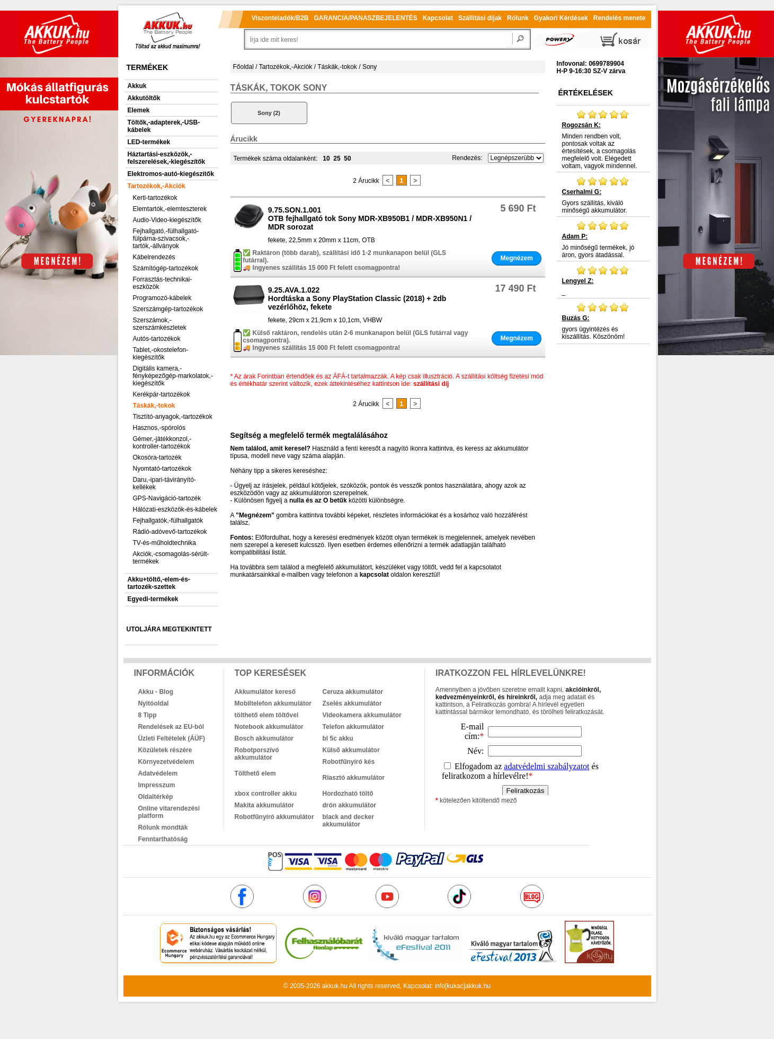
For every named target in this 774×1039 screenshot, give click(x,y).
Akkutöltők (144, 98)
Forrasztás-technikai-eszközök (162, 283)
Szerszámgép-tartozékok (168, 309)
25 (336, 158)
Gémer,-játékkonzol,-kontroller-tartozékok (162, 442)
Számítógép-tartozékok (165, 268)
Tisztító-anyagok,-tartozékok (172, 416)
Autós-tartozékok (157, 338)
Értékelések (585, 93)
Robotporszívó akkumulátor (257, 753)
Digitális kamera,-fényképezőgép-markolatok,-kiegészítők (173, 376)
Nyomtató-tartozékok (162, 468)
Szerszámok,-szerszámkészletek (159, 323)
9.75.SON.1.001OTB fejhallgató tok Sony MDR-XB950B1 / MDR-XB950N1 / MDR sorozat (369, 218)
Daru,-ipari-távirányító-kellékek (164, 483)
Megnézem (516, 258)
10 (326, 158)
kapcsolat (374, 574)
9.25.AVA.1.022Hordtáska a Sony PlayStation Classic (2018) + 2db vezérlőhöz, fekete (357, 298)
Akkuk (137, 86)
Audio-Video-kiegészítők (167, 220)
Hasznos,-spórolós (159, 428)
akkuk (330, 986)
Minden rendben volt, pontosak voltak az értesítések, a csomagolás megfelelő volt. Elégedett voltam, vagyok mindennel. (603, 139)
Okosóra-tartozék (157, 457)
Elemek (139, 110)
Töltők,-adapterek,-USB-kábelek (164, 126)
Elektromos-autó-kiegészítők (171, 174)
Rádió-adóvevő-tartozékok (170, 531)
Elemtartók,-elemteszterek (170, 209)
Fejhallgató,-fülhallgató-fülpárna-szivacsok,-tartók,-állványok (166, 238)
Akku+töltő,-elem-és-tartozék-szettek (159, 583)
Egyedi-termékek (153, 599)
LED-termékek (149, 142)
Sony (369, 67)
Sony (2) (268, 113)
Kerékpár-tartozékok (161, 394)
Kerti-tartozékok (155, 197)
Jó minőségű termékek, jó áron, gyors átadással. (603, 240)
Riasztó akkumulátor (354, 777)
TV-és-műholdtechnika (164, 543)
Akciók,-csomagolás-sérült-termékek (171, 557)
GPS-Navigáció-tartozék (167, 498)
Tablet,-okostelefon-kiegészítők (161, 353)
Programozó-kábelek (162, 298)
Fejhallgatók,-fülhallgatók (168, 520)
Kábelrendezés (154, 257)
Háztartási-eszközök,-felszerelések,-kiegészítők (167, 158)
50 (347, 158)
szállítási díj (431, 384)
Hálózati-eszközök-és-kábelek (175, 509)
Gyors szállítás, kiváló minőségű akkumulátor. (603, 195)
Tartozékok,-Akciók (156, 186)
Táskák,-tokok (154, 405)
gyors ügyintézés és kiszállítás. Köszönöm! (603, 321)
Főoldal (243, 67)
